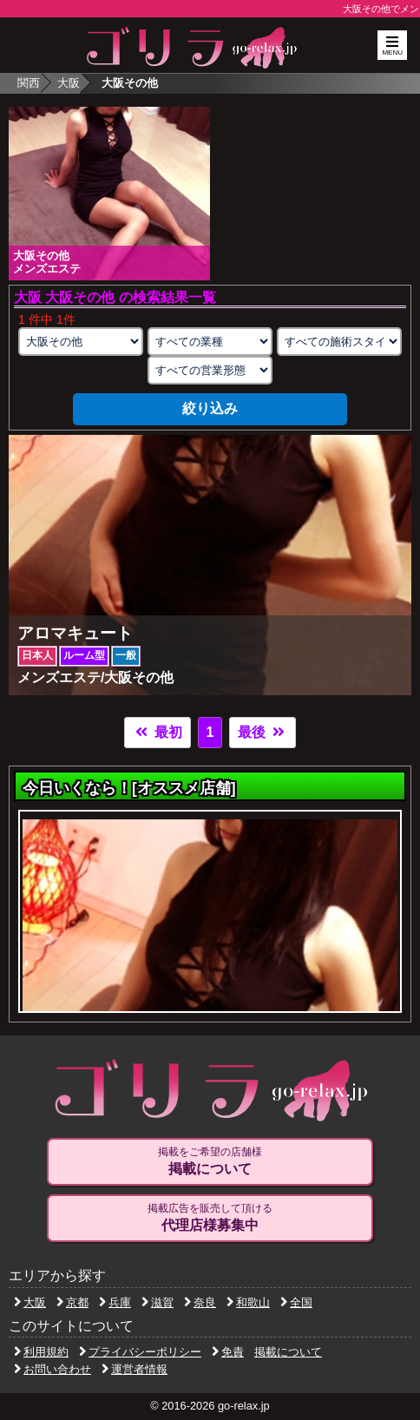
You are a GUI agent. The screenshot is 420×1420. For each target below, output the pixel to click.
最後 (262, 732)
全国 (296, 1302)
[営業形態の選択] (210, 370)
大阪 (68, 82)
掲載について (288, 1351)
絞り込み (210, 408)
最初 (157, 732)
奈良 (200, 1302)
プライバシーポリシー (140, 1351)
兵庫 (115, 1302)
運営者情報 (134, 1369)
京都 (72, 1302)
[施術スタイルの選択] (340, 341)
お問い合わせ (52, 1369)
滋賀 (157, 1302)
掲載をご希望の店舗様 (210, 1161)
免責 (228, 1351)
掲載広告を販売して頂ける (210, 1217)
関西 (28, 82)
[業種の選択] (210, 341)
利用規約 (41, 1351)
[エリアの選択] (81, 341)
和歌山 (248, 1302)
